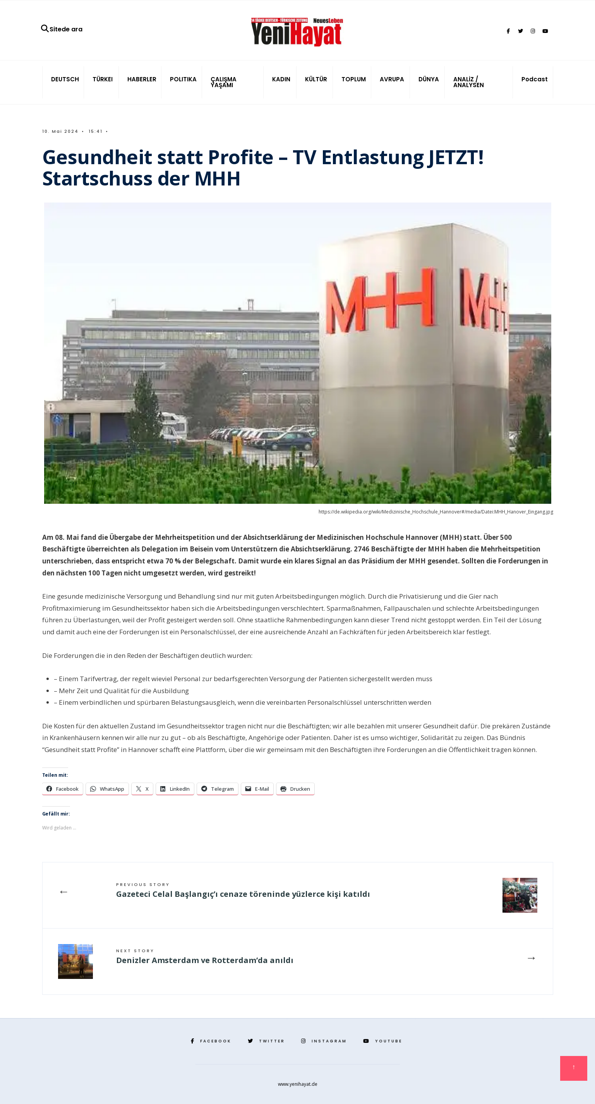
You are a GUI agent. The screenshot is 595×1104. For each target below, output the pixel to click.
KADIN (281, 79)
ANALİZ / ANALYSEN (468, 82)
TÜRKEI (103, 79)
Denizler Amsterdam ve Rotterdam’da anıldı (204, 956)
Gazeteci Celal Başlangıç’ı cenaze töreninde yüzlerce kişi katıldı (243, 890)
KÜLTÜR (316, 79)
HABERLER (141, 79)
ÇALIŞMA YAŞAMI (224, 82)
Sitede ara (61, 29)
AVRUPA (392, 79)
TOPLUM (353, 79)
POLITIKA (183, 79)
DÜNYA (428, 79)
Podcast (534, 79)
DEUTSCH (65, 79)
